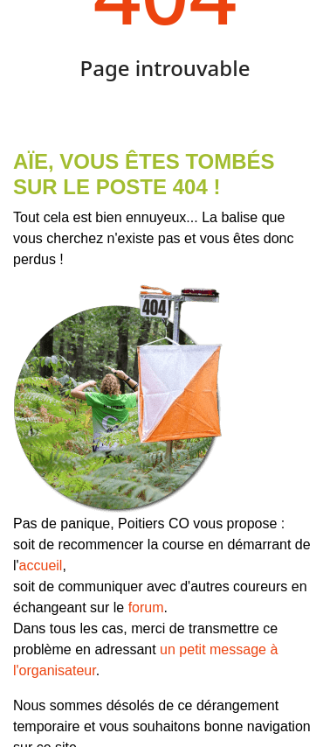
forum (146, 607)
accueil (41, 565)
